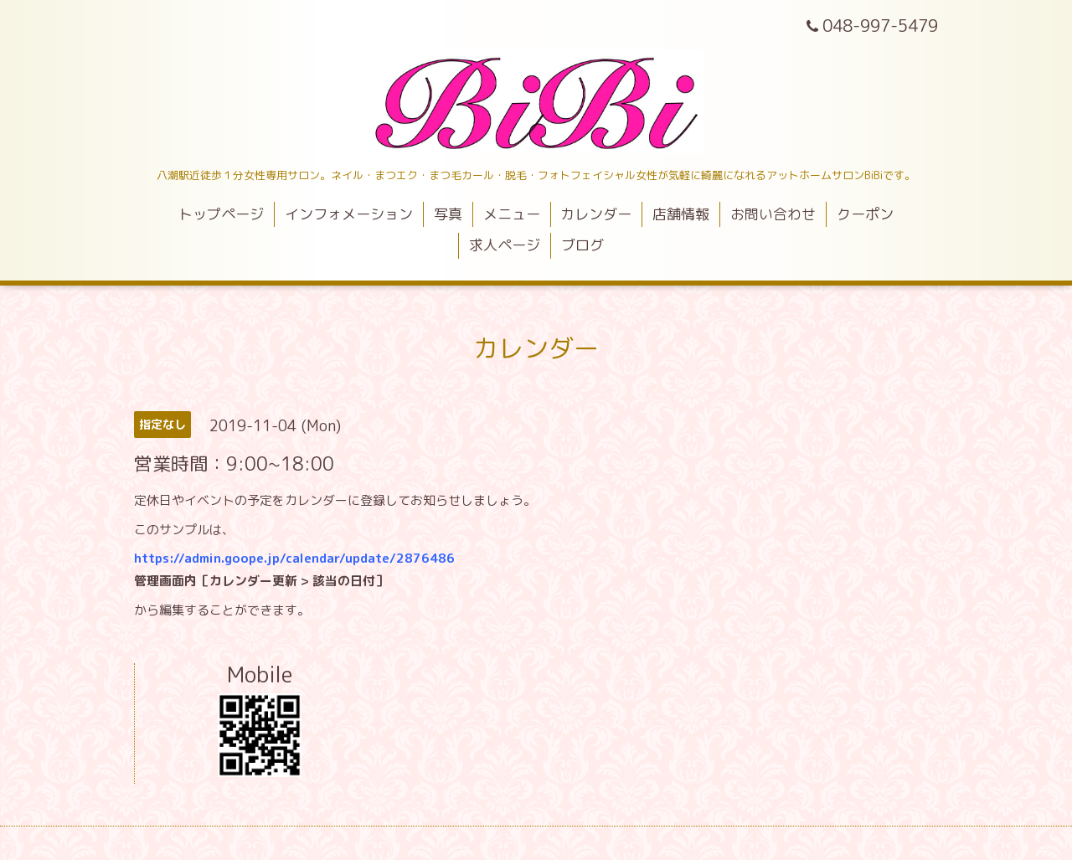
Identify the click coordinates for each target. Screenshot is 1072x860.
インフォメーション (349, 214)
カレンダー (595, 214)
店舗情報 (680, 214)
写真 (448, 214)
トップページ (221, 214)
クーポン (865, 214)
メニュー (511, 214)
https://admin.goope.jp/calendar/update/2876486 (294, 558)
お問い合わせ (773, 214)
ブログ (582, 245)
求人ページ (504, 245)
